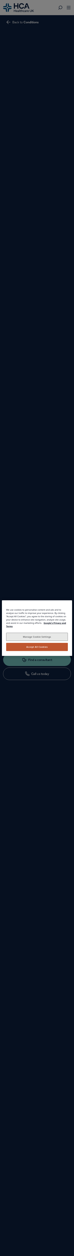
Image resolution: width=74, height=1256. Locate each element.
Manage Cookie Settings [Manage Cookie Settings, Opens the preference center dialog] (37, 636)
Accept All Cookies (37, 646)
